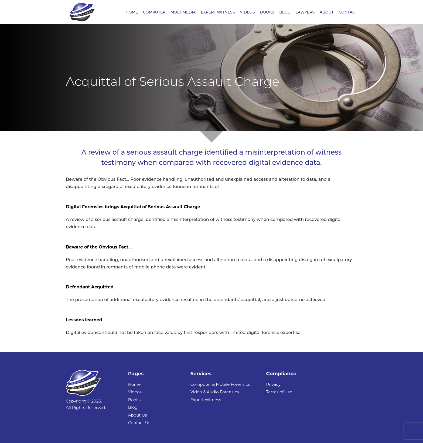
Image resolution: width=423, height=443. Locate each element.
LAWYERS (305, 12)
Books (134, 399)
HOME (131, 12)
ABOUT (327, 12)
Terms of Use (279, 391)
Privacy (273, 384)
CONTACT (348, 12)
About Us (137, 415)
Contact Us (139, 422)
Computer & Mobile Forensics (220, 384)
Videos (135, 391)
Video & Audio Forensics (214, 391)
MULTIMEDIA (183, 12)
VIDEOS (247, 12)
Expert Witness (205, 399)
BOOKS (267, 12)
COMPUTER (154, 12)
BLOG (284, 12)
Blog (133, 407)
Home (134, 384)
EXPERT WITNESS (218, 12)
